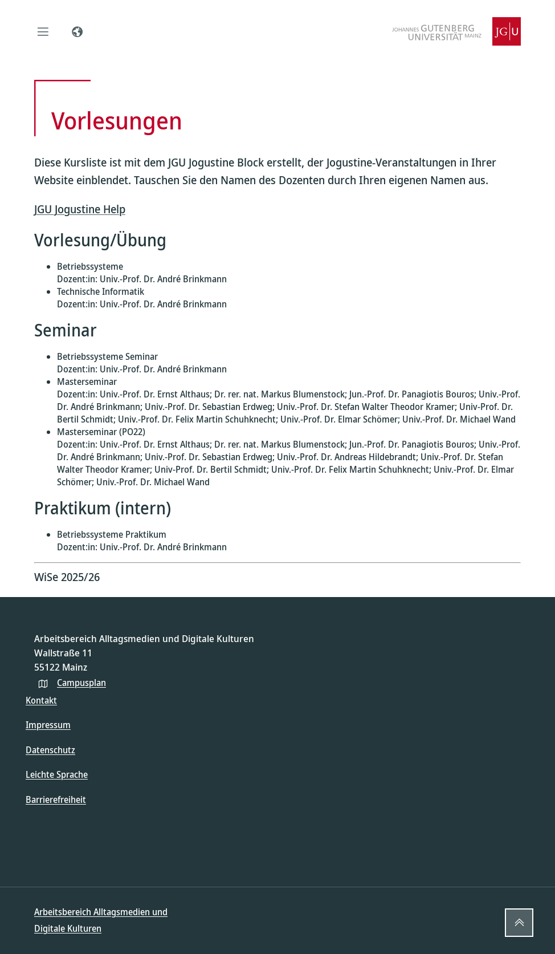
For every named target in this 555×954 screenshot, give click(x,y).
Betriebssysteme (90, 266)
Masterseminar (87, 381)
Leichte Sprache (57, 774)
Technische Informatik (100, 291)
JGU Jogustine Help (79, 209)
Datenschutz (50, 750)
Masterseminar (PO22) (101, 431)
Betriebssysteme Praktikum (111, 534)
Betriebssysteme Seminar (107, 356)
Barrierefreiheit (56, 799)
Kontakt (41, 700)
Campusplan (81, 682)
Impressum (48, 724)
